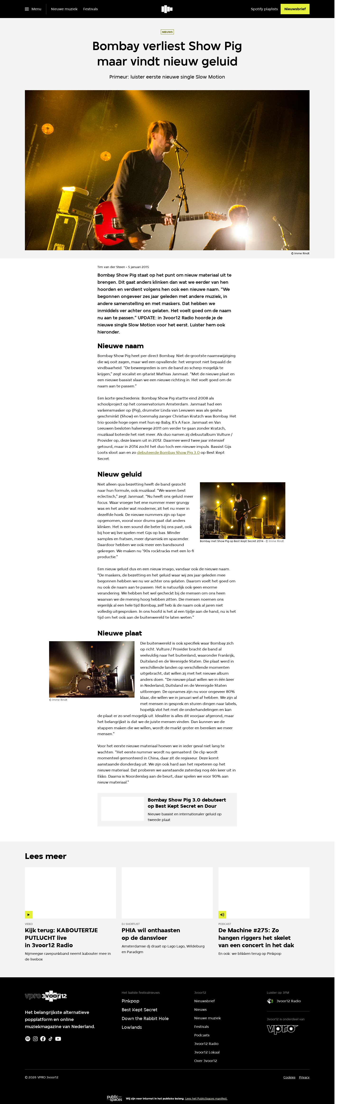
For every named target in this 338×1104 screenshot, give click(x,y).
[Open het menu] (33, 9)
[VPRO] (282, 1029)
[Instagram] (35, 1039)
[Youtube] (58, 1039)
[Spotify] (28, 1039)
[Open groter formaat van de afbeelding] (242, 510)
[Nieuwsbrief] (295, 9)
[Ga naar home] (167, 9)
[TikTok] (50, 1039)
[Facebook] (43, 1039)
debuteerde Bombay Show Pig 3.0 (168, 452)
